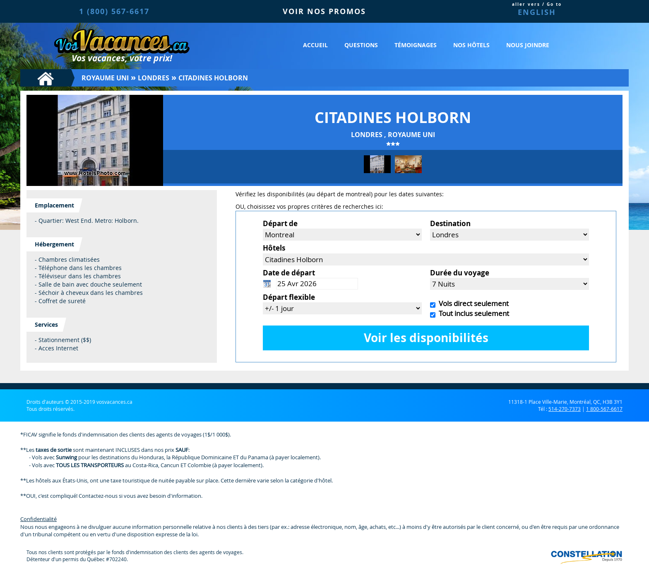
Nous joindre (527, 45)
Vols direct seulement (472, 303)
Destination (450, 223)
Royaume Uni (105, 77)
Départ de (280, 223)
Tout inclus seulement (472, 313)
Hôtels (274, 248)
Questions (361, 45)
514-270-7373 (564, 408)
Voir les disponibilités (426, 338)
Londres (153, 77)
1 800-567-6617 (604, 408)
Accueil (315, 45)
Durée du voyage (459, 272)
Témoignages (415, 45)
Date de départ (289, 272)
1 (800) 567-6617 (114, 11)
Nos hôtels (471, 45)
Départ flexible (289, 297)
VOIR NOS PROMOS (324, 11)
